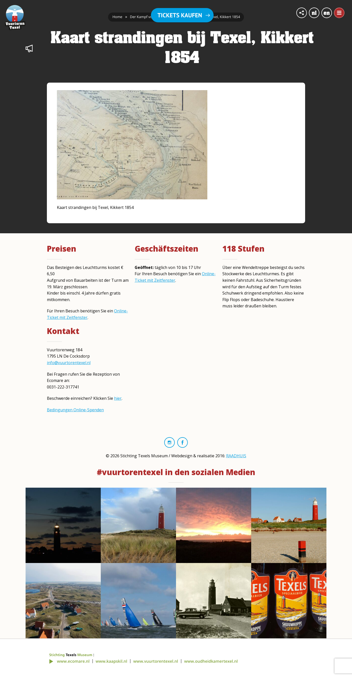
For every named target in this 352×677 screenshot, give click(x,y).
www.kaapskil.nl (111, 661)
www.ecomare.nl (73, 661)
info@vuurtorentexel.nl (69, 362)
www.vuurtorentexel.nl (155, 661)
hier (118, 398)
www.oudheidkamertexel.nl (211, 661)
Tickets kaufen (179, 15)
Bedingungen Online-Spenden (75, 410)
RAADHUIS (236, 456)
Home (117, 17)
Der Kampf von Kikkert (148, 17)
